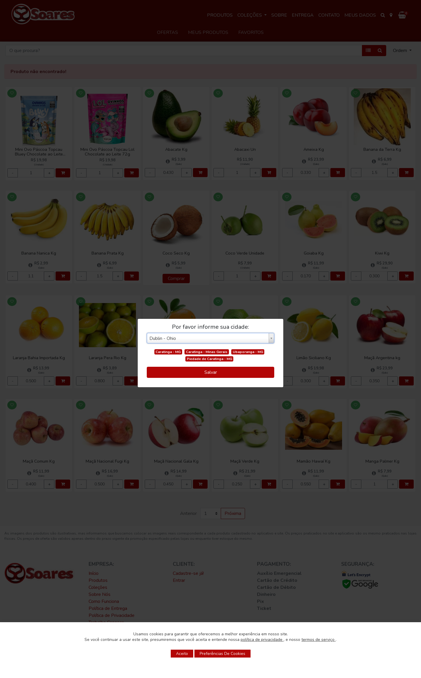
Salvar (210, 372)
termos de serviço (318, 639)
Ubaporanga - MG (248, 352)
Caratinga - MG (168, 352)
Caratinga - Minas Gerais (206, 352)
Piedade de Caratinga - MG (209, 359)
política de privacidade (262, 639)
